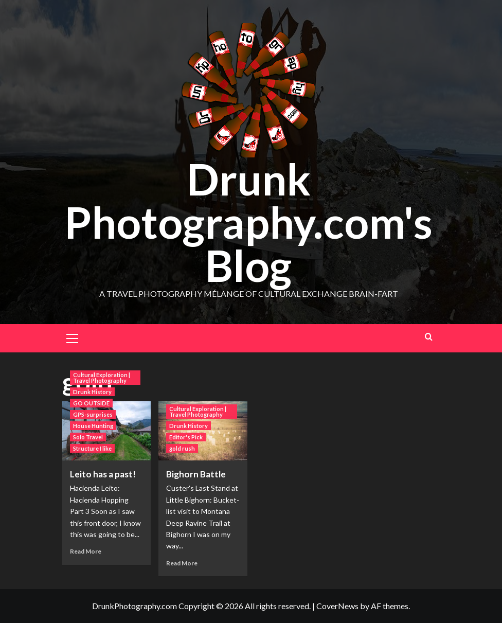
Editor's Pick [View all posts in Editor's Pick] (186, 437)
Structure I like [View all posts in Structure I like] (92, 448)
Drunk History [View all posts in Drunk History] (92, 391)
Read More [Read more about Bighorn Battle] (182, 563)
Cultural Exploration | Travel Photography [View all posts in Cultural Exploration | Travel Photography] (101, 377)
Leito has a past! (103, 474)
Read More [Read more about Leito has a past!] (85, 551)
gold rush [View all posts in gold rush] (182, 448)
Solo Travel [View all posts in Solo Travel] (88, 437)
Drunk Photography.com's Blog (248, 222)
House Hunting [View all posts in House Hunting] (93, 425)
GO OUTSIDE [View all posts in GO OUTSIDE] (91, 403)
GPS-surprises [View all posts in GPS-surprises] (93, 414)
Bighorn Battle (196, 474)
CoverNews (337, 606)
